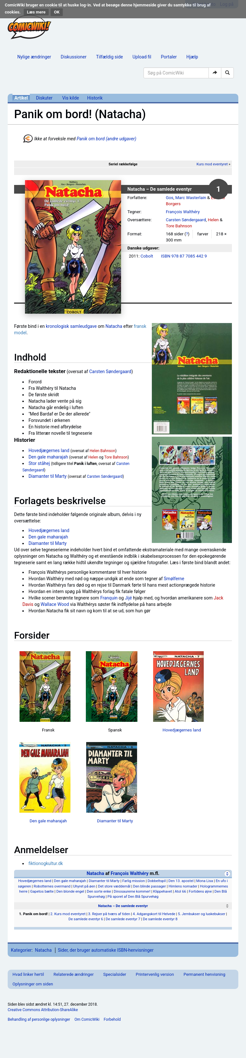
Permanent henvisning (204, 974)
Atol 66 (180, 891)
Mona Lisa (204, 881)
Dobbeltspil (157, 881)
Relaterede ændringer (73, 974)
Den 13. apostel (180, 881)
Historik (94, 98)
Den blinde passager (149, 886)
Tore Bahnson (179, 225)
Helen (213, 219)
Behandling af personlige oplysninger (39, 1019)
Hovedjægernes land (49, 450)
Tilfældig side (109, 56)
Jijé (128, 597)
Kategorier (21, 950)
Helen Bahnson (102, 451)
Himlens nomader (182, 886)
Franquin (109, 597)
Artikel (21, 98)
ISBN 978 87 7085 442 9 (184, 256)
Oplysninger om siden (32, 984)
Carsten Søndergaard (186, 219)
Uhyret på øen (84, 886)
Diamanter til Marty (48, 476)
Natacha (113, 326)
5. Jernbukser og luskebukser (201, 914)
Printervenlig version (155, 974)
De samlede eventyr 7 (123, 919)
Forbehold (112, 1019)
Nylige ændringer (34, 56)
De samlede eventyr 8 (160, 919)
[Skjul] (227, 873)
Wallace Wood (55, 604)
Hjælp (192, 56)
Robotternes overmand (52, 886)
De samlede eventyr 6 (86, 919)
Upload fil (142, 56)
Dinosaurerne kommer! (132, 891)
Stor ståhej (39, 463)
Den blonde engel (70, 891)
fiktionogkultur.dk (46, 863)
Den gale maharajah (48, 456)
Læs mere (36, 12)
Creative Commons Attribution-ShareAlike (43, 1010)
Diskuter (44, 98)
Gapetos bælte (41, 891)
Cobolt (147, 256)
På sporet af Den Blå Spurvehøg (133, 896)
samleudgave (83, 326)
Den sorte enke (99, 891)
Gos (170, 197)
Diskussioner (73, 56)
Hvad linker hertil (28, 974)
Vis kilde (70, 98)
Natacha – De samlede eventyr (123, 906)
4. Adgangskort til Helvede (154, 914)
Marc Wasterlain (190, 197)
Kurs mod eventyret (211, 164)
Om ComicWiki (86, 1019)
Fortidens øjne (200, 891)
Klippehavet (162, 891)
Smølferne (174, 578)
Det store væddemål (114, 886)
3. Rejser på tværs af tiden (109, 914)
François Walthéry (183, 211)
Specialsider (114, 974)
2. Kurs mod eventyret (68, 914)
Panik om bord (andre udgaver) (106, 138)
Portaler (169, 56)
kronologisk (57, 326)
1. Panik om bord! (33, 914)
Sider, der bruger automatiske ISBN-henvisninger (105, 950)
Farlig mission (133, 881)
